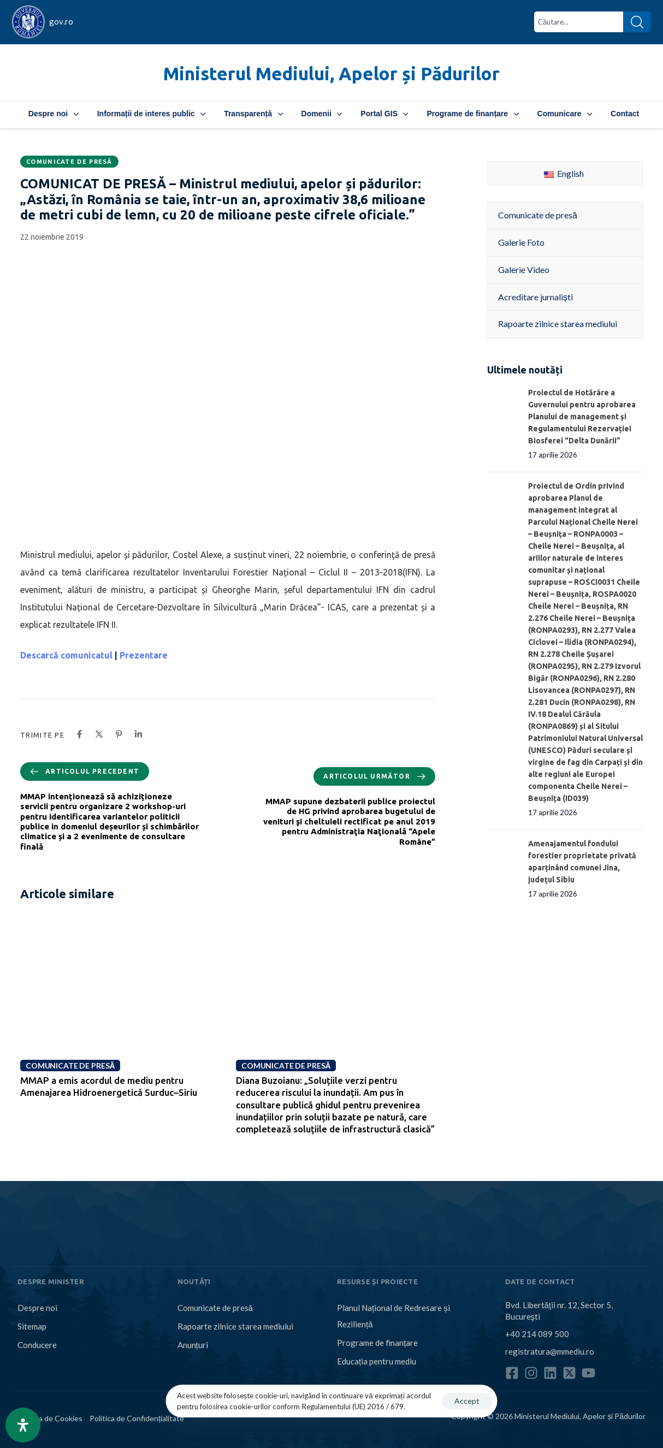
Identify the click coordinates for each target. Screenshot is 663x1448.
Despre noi (53, 113)
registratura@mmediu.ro (549, 1351)
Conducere (37, 1345)
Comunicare (564, 113)
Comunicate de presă (69, 161)
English (564, 173)
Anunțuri (192, 1345)
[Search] (637, 21)
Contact (625, 113)
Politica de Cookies (49, 1418)
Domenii (321, 113)
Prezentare (144, 655)
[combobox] (578, 21)
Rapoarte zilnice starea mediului (235, 1326)
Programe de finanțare (472, 113)
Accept (467, 1400)
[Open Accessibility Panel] (22, 1425)
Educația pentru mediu (376, 1361)
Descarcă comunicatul (66, 655)
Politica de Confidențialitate (137, 1418)
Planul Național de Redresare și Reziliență (393, 1316)
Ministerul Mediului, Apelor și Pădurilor (331, 73)
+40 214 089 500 (537, 1334)
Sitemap (31, 1326)
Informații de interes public (151, 113)
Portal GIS (384, 113)
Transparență (253, 113)
